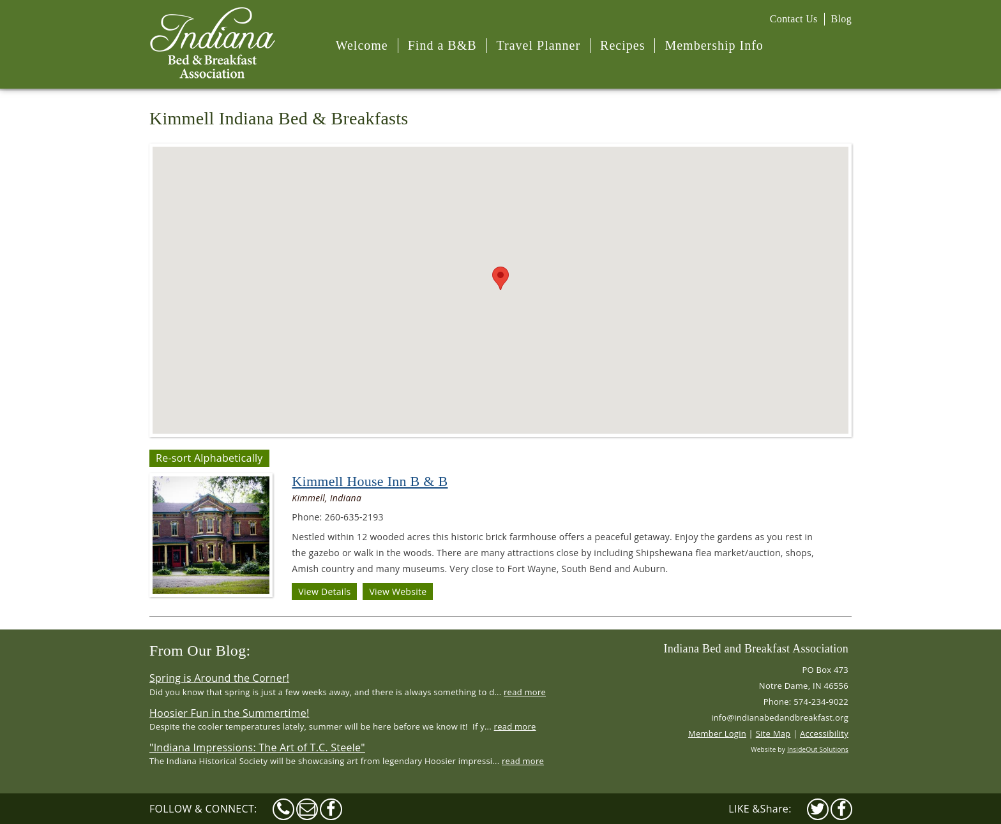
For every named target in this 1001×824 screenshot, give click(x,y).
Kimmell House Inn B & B (370, 481)
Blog (841, 18)
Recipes (622, 45)
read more (525, 692)
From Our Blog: (199, 650)
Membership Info (714, 45)
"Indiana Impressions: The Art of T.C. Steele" (257, 747)
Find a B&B (442, 45)
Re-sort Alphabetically (209, 458)
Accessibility (824, 733)
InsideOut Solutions (817, 749)
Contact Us (794, 18)
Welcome (362, 45)
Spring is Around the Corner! (219, 678)
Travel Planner (539, 45)
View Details (324, 591)
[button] (500, 278)
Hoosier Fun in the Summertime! (229, 713)
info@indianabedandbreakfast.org (779, 717)
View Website (397, 591)
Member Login (717, 733)
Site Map (773, 733)
